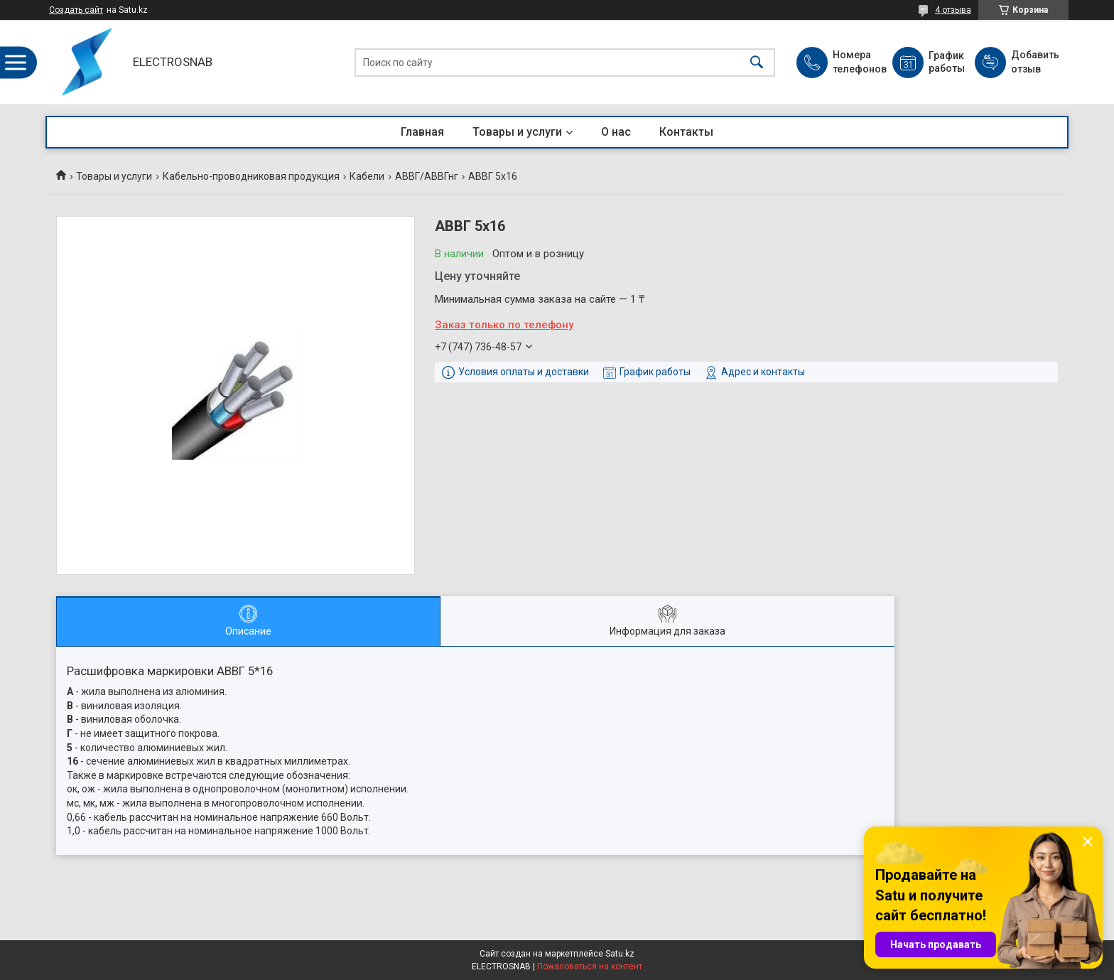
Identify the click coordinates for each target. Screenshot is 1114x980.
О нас (616, 132)
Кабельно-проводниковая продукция (251, 176)
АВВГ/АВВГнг (426, 176)
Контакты (686, 132)
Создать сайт (76, 10)
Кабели (367, 176)
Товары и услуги (517, 132)
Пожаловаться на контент (589, 966)
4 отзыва (953, 10)
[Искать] (757, 62)
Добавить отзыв (1034, 62)
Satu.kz (619, 954)
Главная (422, 132)
